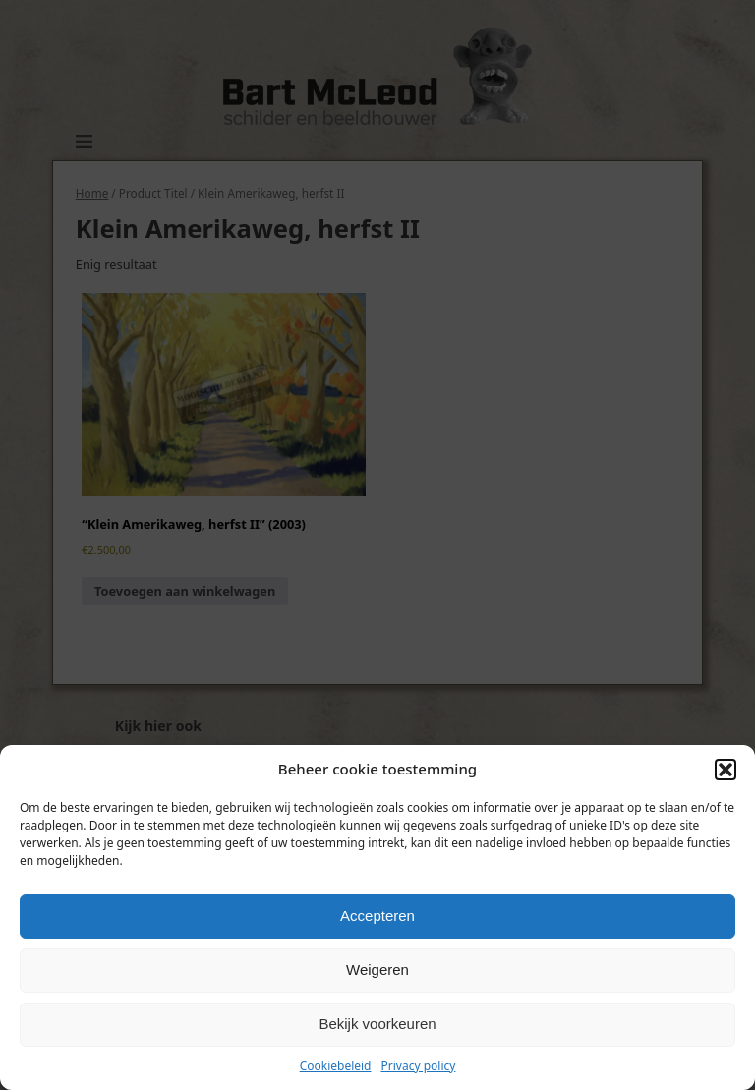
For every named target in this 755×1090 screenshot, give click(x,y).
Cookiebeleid (336, 1066)
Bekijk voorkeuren (377, 1023)
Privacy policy (418, 1066)
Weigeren (377, 969)
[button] (725, 769)
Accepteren (377, 915)
